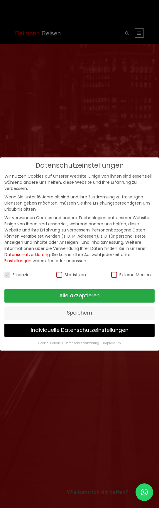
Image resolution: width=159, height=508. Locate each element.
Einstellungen (17, 261)
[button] (144, 492)
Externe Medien (131, 275)
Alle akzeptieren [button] (79, 295)
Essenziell (17, 275)
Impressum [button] (112, 343)
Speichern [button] (79, 312)
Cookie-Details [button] (50, 343)
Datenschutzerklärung (27, 255)
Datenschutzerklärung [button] (82, 343)
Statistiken (71, 275)
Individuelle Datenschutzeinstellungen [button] (79, 330)
